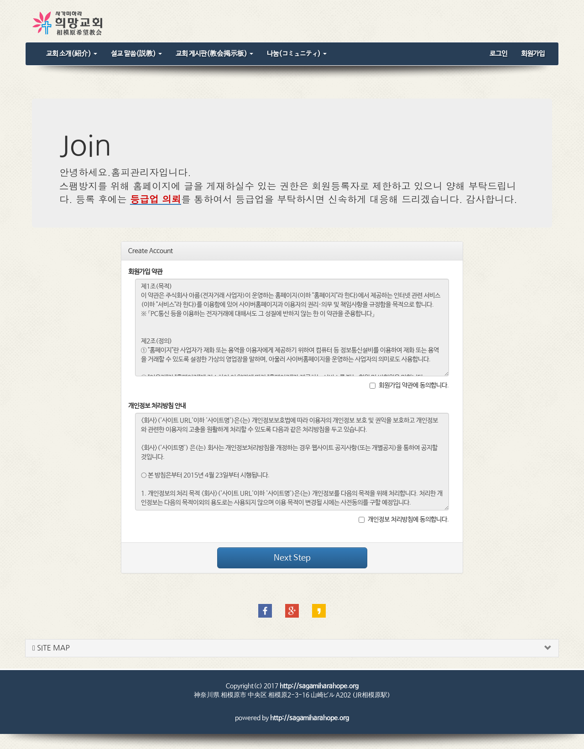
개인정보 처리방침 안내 (157, 406)
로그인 (498, 53)
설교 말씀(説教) (136, 53)
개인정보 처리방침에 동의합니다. (404, 519)
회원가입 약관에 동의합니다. (409, 385)
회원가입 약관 (145, 272)
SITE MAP (51, 648)
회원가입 (533, 53)
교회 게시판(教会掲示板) (214, 53)
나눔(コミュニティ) (297, 53)
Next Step (292, 557)
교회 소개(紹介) (71, 53)
